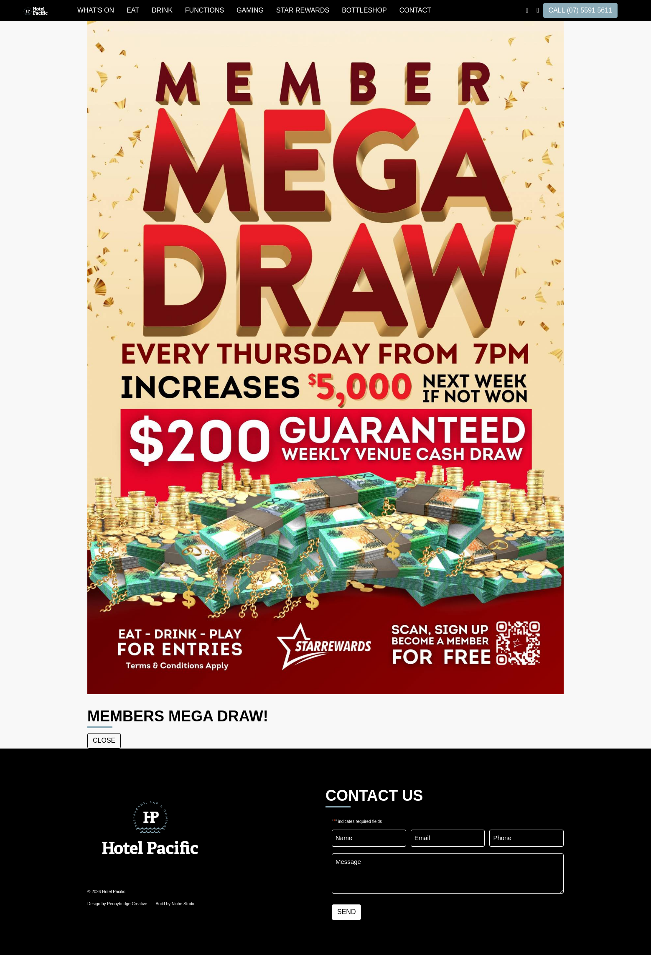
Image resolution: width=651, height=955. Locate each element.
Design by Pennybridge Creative (117, 904)
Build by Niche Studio (175, 904)
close (104, 740)
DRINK (162, 10)
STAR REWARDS (302, 10)
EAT (133, 10)
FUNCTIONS (204, 10)
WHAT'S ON (95, 10)
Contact (415, 10)
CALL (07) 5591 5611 (580, 10)
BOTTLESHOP (364, 10)
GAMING (250, 10)
